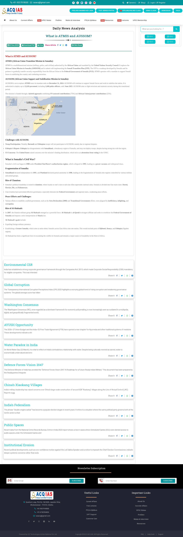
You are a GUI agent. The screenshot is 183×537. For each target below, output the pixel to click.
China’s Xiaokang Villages (23, 385)
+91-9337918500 (19, 2)
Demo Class (151, 10)
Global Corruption (17, 285)
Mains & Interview (73, 20)
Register (160, 3)
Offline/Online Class (130, 11)
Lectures (123, 20)
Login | (151, 3)
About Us (13, 20)
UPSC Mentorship (140, 20)
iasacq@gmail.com (40, 2)
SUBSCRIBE (76, 481)
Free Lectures (91, 506)
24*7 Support (91, 514)
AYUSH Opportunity (18, 325)
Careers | (131, 3)
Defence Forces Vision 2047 (23, 365)
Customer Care (91, 519)
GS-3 (151, 42)
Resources (107, 20)
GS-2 (171, 36)
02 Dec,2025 (13, 45)
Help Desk (150, 534)
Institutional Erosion (19, 445)
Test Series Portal (106, 10)
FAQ (142, 534)
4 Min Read (77, 45)
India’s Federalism (17, 405)
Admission (166, 10)
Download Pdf (28, 45)
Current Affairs (27, 20)
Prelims (59, 20)
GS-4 (171, 42)
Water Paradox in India (20, 345)
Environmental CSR (18, 265)
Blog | (141, 3)
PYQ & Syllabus (90, 20)
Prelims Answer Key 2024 (82, 10)
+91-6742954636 (43, 512)
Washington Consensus (21, 305)
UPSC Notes (44, 20)
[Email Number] (40, 481)
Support (160, 534)
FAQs (178, 10)
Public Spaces (14, 425)
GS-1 (151, 36)
